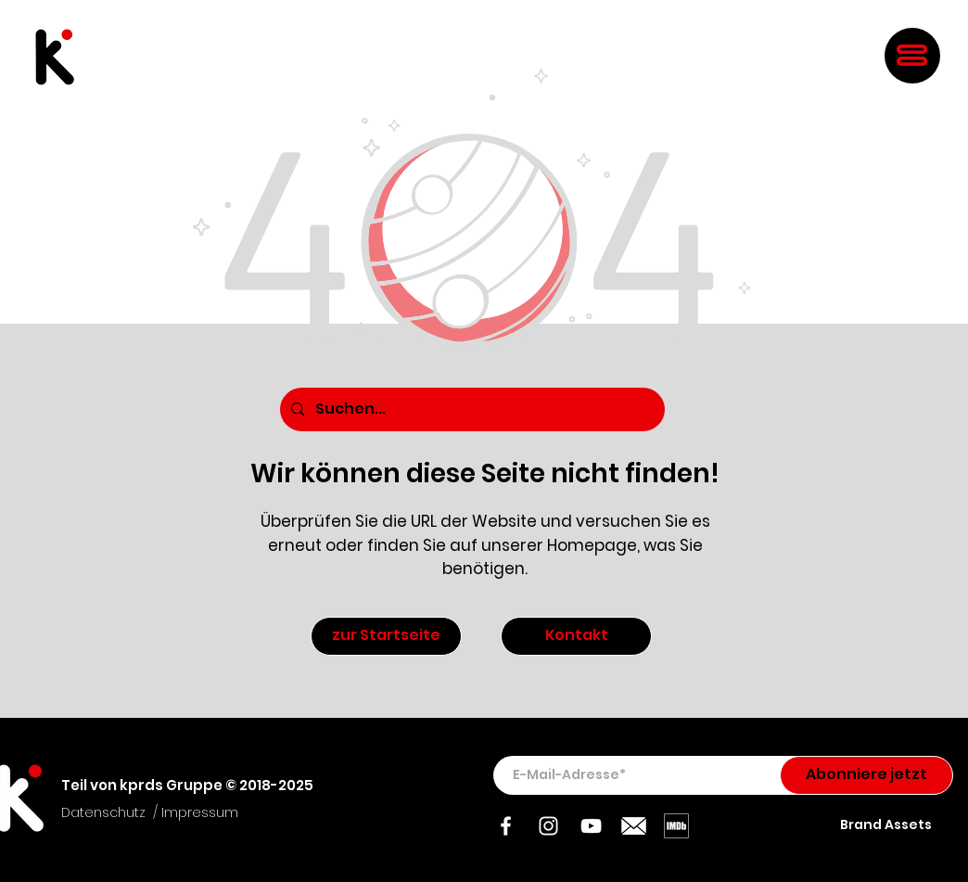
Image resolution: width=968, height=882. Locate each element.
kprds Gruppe (171, 785)
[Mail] (633, 825)
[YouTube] (591, 825)
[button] (912, 55)
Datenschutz (103, 812)
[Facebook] (505, 825)
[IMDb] (676, 825)
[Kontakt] (576, 636)
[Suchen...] (470, 409)
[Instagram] (548, 825)
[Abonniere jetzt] (866, 775)
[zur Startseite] (386, 636)
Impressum (199, 812)
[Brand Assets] (887, 825)
